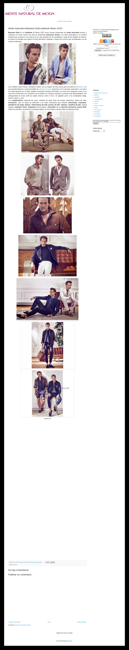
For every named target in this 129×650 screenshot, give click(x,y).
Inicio (49, 622)
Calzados (97, 97)
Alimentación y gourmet (100, 93)
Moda (15, 564)
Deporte (96, 101)
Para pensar (97, 109)
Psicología (97, 114)
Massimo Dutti (81, 87)
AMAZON (60, 21)
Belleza (96, 95)
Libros (96, 103)
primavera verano (45, 89)
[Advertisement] (47, 442)
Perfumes (97, 112)
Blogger (70, 641)
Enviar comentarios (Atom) (23, 625)
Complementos (98, 99)
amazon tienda (67, 21)
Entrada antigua (81, 622)
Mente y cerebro (98, 105)
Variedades (97, 116)
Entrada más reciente (15, 622)
